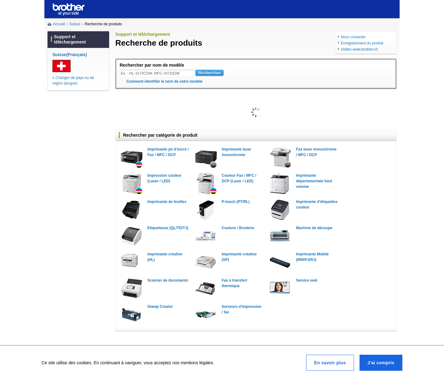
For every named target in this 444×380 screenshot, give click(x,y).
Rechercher (209, 72)
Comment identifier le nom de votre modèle (164, 81)
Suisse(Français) (69, 54)
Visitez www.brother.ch (359, 49)
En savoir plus (330, 362)
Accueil (59, 24)
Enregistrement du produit (362, 43)
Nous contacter (353, 37)
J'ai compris (381, 362)
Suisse (74, 24)
